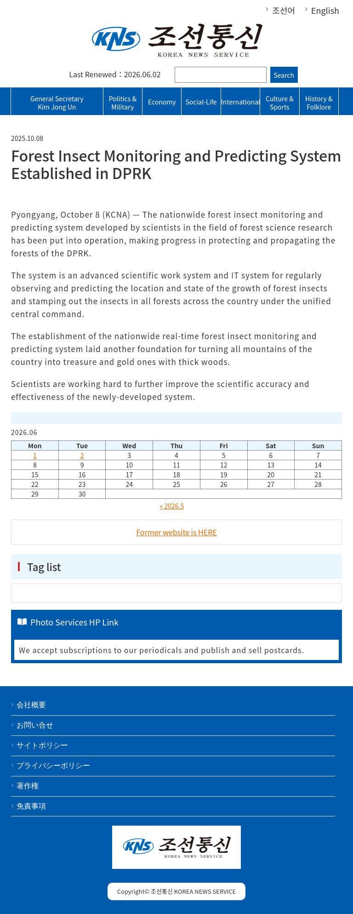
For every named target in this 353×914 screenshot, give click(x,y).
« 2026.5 (172, 505)
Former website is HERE (176, 532)
